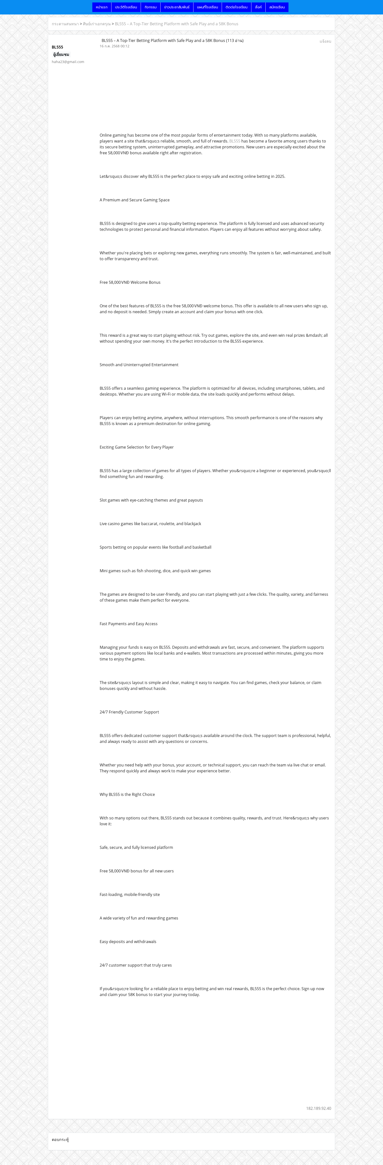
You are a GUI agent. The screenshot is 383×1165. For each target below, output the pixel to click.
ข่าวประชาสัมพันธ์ (177, 7)
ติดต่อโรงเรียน (236, 7)
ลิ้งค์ (258, 7)
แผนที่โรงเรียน (207, 7)
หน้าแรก (102, 7)
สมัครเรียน (277, 7)
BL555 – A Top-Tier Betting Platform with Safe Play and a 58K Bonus (176, 23)
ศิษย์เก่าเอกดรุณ (97, 23)
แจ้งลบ (325, 41)
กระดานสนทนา (65, 23)
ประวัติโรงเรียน (126, 7)
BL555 (234, 141)
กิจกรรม (151, 7)
